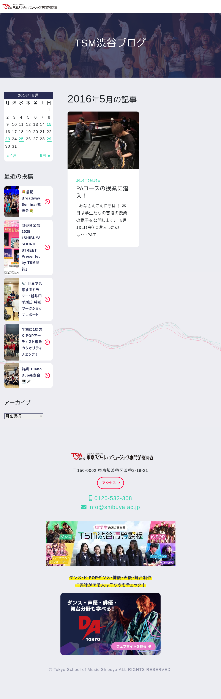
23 (7, 139)
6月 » (45, 155)
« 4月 (11, 155)
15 (49, 124)
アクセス (112, 483)
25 (21, 139)
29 (49, 139)
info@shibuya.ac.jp (110, 507)
